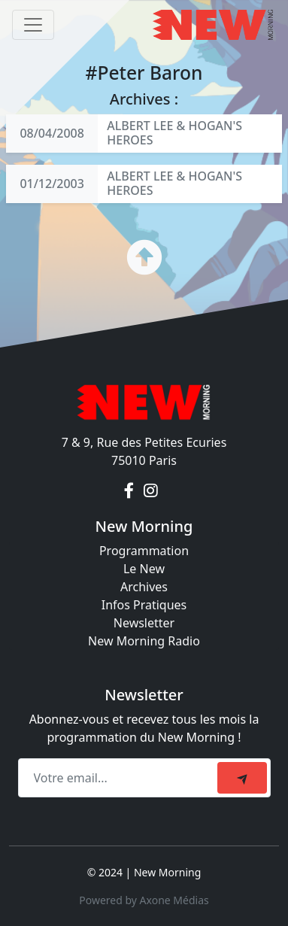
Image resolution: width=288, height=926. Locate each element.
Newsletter (144, 623)
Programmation (144, 550)
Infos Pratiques (144, 605)
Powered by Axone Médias (143, 900)
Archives (144, 586)
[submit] (242, 778)
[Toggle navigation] (33, 25)
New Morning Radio (144, 641)
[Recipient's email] (120, 778)
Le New (144, 568)
